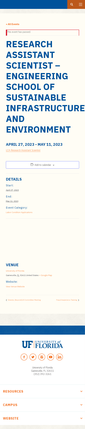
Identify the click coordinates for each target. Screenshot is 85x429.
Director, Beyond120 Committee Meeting (24, 300)
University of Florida (15, 270)
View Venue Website (15, 286)
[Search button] (71, 4)
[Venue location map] (42, 240)
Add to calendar (43, 164)
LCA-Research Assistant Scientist (23, 150)
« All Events (12, 24)
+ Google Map (45, 275)
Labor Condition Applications (19, 212)
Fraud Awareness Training (66, 300)
